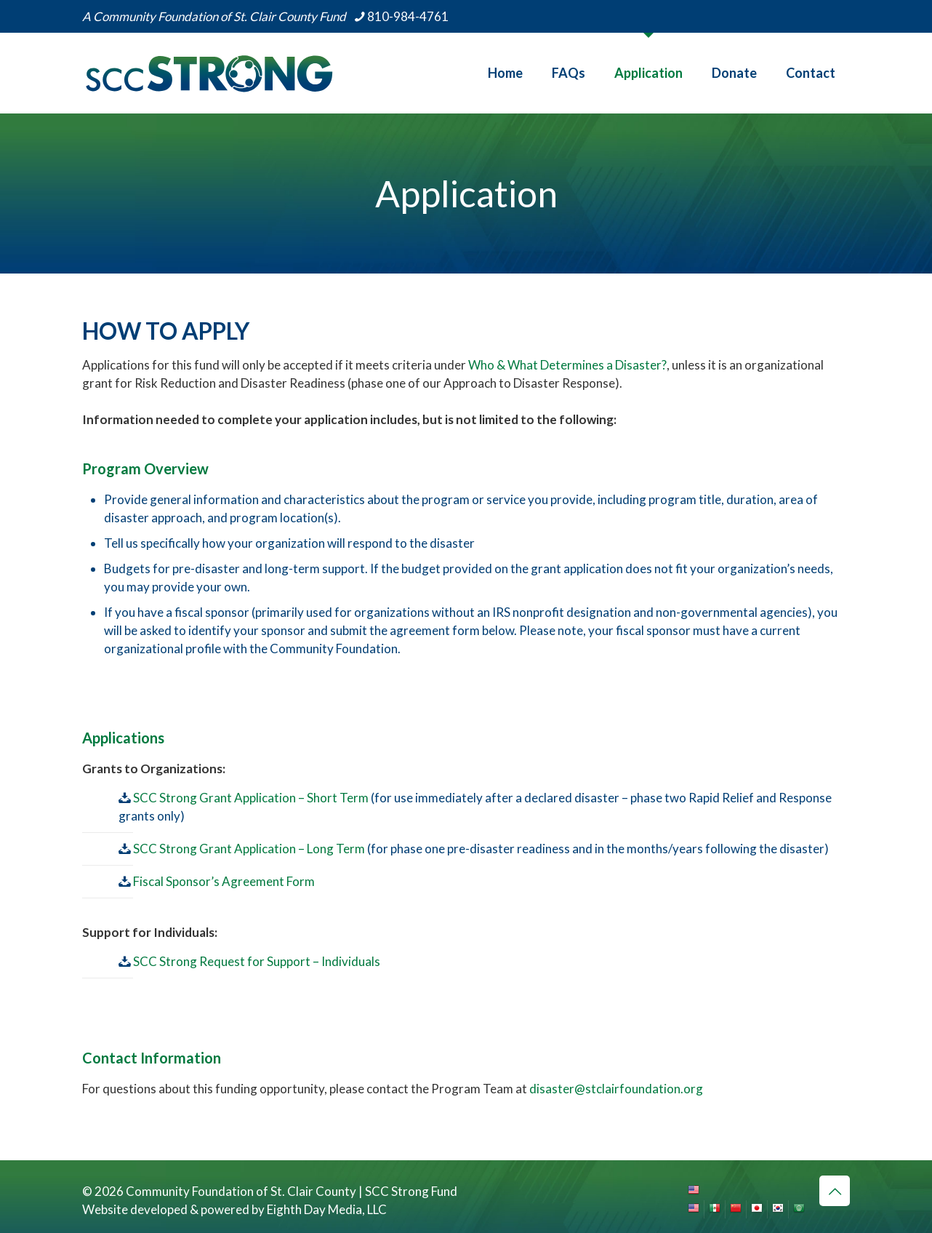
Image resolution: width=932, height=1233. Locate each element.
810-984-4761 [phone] (408, 16)
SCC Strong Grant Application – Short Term (250, 797)
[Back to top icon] (834, 1191)
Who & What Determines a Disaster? (567, 364)
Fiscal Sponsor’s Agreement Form (224, 881)
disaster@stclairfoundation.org (616, 1088)
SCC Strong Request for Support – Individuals (256, 961)
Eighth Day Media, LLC (327, 1209)
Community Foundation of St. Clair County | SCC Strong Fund (291, 1191)
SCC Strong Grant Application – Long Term (248, 848)
